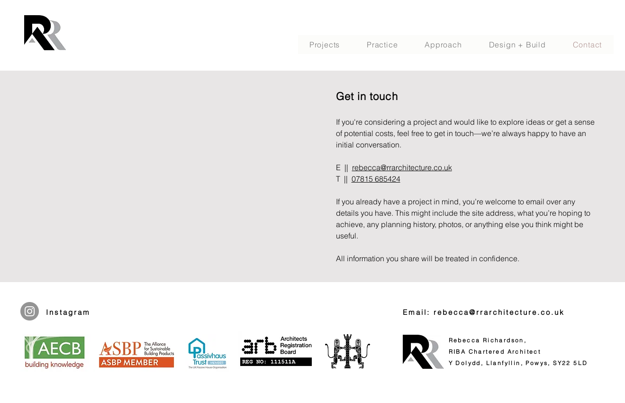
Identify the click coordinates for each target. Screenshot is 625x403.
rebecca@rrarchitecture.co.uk (402, 167)
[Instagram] (29, 311)
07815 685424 (376, 178)
